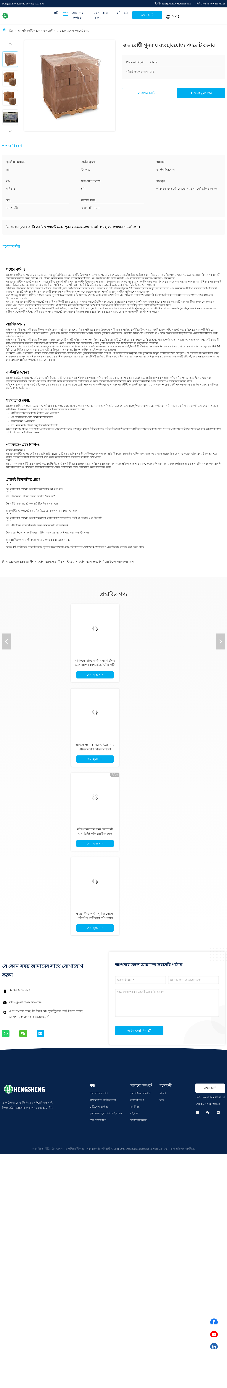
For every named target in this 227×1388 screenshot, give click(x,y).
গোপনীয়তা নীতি (41, 1148)
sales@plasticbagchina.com (25, 1002)
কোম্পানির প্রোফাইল (140, 1093)
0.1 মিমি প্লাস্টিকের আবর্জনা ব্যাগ (72, 561)
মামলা (163, 1093)
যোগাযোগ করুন (101, 15)
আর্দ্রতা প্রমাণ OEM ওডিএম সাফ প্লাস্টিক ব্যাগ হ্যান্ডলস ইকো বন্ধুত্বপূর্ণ (95, 749)
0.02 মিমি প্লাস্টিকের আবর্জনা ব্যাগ (113, 561)
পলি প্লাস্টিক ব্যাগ (31, 31)
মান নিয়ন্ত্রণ (135, 1106)
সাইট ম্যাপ (135, 1113)
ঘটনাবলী (123, 13)
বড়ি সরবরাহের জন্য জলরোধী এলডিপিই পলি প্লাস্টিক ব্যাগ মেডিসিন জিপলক (95, 834)
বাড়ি (56, 13)
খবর (162, 1100)
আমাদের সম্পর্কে (77, 15)
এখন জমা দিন (139, 1030)
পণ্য (65, 13)
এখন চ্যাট (147, 15)
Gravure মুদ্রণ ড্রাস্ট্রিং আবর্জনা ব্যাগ (30, 561)
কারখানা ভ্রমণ (137, 1100)
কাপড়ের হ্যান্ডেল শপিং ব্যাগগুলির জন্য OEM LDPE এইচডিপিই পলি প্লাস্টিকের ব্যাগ (95, 665)
